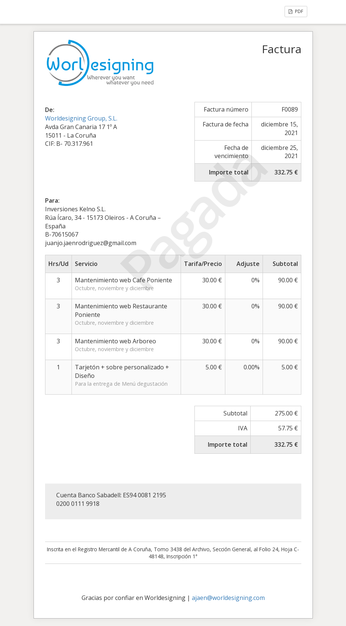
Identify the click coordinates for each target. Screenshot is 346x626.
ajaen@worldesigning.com (228, 598)
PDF (296, 11)
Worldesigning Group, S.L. (81, 118)
